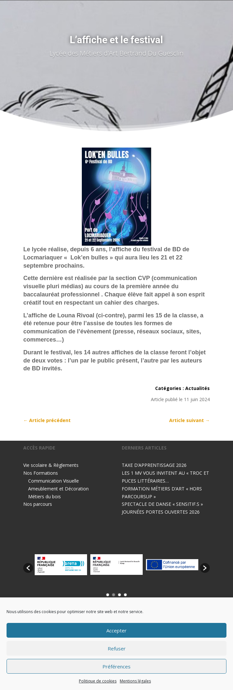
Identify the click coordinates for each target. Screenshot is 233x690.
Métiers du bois (44, 496)
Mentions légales (135, 681)
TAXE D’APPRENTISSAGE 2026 (154, 465)
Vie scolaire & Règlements (51, 465)
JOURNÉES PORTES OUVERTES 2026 (161, 512)
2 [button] (114, 595)
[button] (28, 568)
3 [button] (119, 595)
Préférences (116, 666)
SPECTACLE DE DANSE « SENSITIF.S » (162, 504)
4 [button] (125, 595)
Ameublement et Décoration (58, 489)
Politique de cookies (97, 681)
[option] (61, 565)
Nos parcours (37, 504)
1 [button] (108, 595)
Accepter (116, 630)
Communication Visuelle (53, 481)
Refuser (117, 648)
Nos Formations (40, 473)
